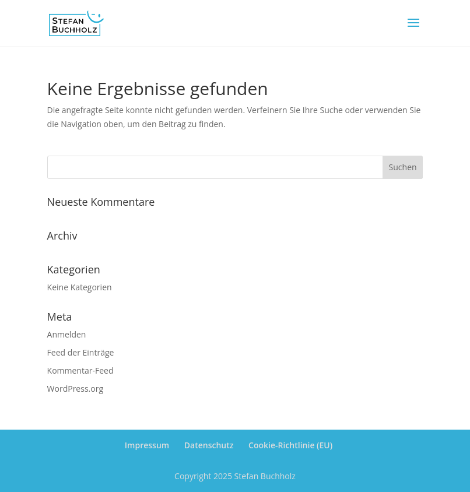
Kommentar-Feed (80, 370)
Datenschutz (209, 445)
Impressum (147, 445)
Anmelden (66, 334)
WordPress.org (75, 388)
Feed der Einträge (80, 352)
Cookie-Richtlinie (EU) (290, 445)
